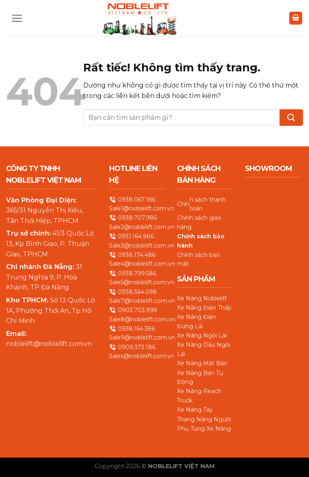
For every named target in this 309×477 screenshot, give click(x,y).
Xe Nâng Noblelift (202, 298)
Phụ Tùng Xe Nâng (204, 428)
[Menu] (17, 18)
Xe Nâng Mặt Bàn (202, 363)
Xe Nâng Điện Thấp (204, 307)
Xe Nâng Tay (195, 409)
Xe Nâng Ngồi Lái (202, 335)
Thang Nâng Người (204, 419)
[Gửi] (291, 117)
